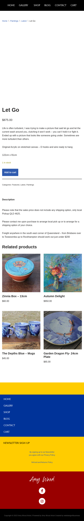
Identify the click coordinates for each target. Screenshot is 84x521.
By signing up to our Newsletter (42, 452)
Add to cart (10, 172)
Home (11, 5)
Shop (37, 5)
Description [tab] (8, 199)
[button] (24, 5)
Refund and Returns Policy (42, 462)
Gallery (23, 5)
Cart (73, 5)
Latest (24, 21)
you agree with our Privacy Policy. (42, 455)
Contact (60, 5)
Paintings (14, 21)
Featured (15, 185)
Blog (47, 5)
